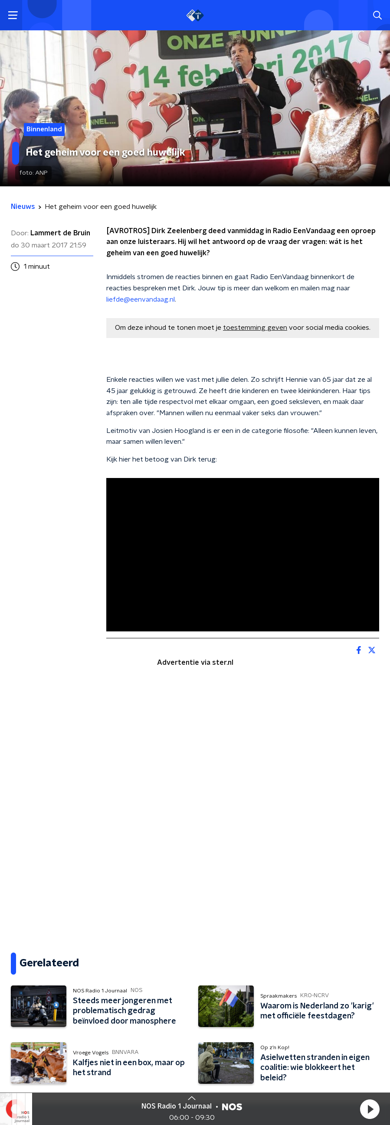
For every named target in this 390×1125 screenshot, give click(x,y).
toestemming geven (255, 327)
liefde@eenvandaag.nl (140, 299)
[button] (369, 1109)
